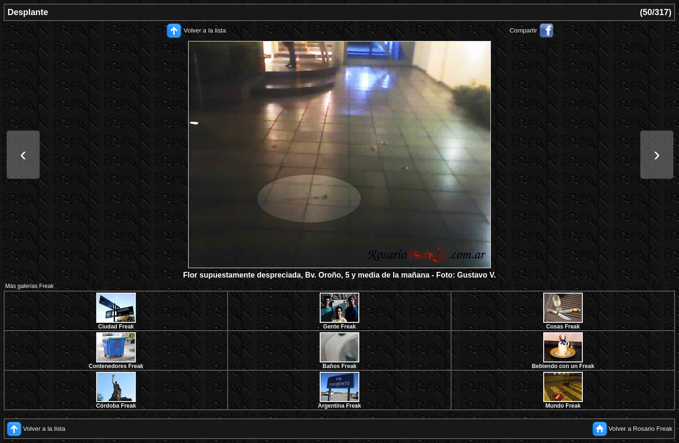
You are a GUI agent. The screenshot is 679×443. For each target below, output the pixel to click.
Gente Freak (339, 326)
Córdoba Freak (116, 405)
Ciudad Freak (116, 326)
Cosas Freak (563, 326)
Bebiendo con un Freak (563, 366)
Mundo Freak (563, 405)
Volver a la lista (205, 30)
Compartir (524, 30)
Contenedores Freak (116, 366)
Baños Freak (339, 366)
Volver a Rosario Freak (640, 428)
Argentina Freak (339, 405)
